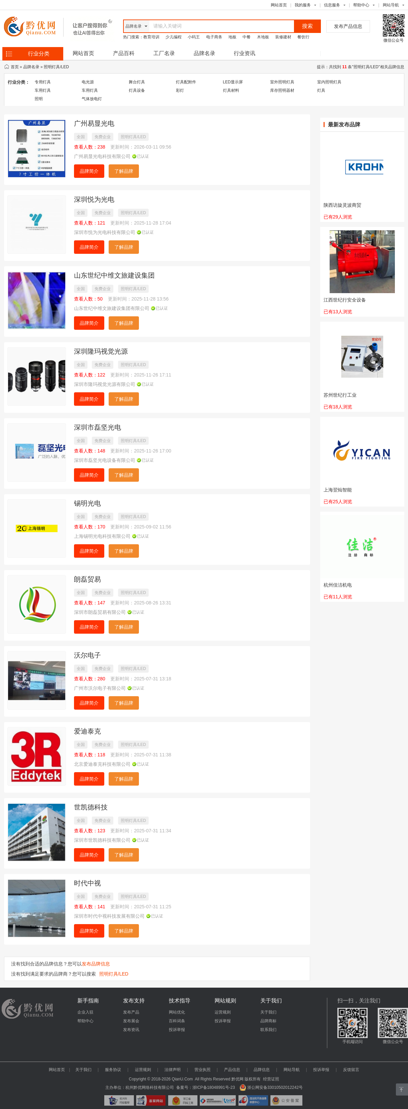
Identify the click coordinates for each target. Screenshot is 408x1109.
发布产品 (131, 1012)
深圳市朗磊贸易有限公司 (100, 612)
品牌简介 (89, 171)
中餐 (247, 37)
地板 (232, 37)
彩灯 (180, 90)
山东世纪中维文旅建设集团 (114, 275)
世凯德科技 (91, 807)
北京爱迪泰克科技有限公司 (102, 764)
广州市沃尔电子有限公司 (100, 688)
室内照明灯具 (329, 82)
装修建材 (283, 37)
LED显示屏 (233, 82)
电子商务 (214, 37)
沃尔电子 (87, 655)
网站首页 (279, 5)
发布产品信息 (348, 26)
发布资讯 (131, 1029)
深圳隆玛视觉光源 (101, 351)
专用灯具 (43, 82)
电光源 (88, 82)
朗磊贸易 (87, 579)
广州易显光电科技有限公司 (102, 156)
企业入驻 (85, 1012)
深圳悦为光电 (94, 199)
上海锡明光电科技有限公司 (102, 536)
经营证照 (271, 1079)
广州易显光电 (94, 123)
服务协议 (113, 1069)
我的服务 (303, 5)
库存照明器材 (282, 90)
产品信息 (232, 1069)
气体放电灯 (92, 98)
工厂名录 (164, 53)
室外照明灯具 (282, 82)
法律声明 (172, 1069)
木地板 (263, 37)
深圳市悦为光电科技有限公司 (104, 232)
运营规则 (223, 1012)
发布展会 (131, 1021)
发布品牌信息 (96, 963)
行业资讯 (244, 53)
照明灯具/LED (56, 67)
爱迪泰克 (87, 731)
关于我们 (268, 1012)
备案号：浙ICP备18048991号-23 (205, 1087)
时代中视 (87, 883)
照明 (39, 98)
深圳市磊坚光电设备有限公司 (104, 460)
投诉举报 (177, 1029)
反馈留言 (351, 1069)
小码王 (194, 37)
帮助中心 (361, 5)
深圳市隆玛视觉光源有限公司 (104, 384)
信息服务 (332, 5)
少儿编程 (173, 37)
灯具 (321, 90)
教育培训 (151, 37)
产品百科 (124, 53)
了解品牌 (123, 171)
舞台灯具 (137, 82)
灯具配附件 (186, 82)
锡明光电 (87, 503)
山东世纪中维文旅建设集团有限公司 (111, 308)
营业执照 (202, 1069)
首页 (15, 67)
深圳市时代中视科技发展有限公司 (109, 916)
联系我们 (268, 1029)
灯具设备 (137, 90)
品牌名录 (204, 53)
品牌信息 (262, 1069)
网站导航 (292, 1069)
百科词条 (177, 1021)
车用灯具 (43, 90)
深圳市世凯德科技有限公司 (102, 840)
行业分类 (38, 53)
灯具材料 (231, 90)
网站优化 (177, 1012)
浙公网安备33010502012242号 (271, 1087)
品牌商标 (268, 1021)
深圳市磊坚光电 (97, 427)
